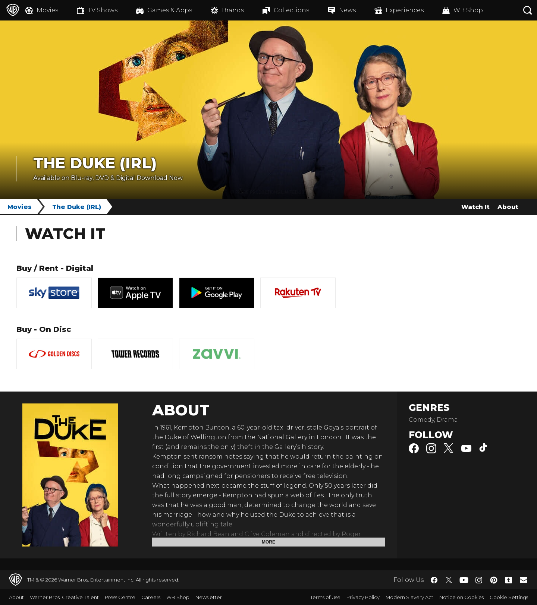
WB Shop (177, 597)
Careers (150, 597)
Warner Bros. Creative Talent (64, 597)
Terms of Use (325, 597)
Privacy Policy (363, 597)
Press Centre (120, 597)
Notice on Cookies (461, 597)
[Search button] (527, 10)
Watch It (475, 206)
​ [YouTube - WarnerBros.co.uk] (463, 580)
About (507, 206)
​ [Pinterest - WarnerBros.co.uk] (493, 580)
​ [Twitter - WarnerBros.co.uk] (449, 580)
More (268, 542)
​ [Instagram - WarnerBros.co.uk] (478, 580)
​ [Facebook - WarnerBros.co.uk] (434, 580)
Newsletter (208, 597)
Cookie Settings (509, 597)
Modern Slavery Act (409, 597)
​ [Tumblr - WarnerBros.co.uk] (508, 580)
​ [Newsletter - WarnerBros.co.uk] (523, 579)
